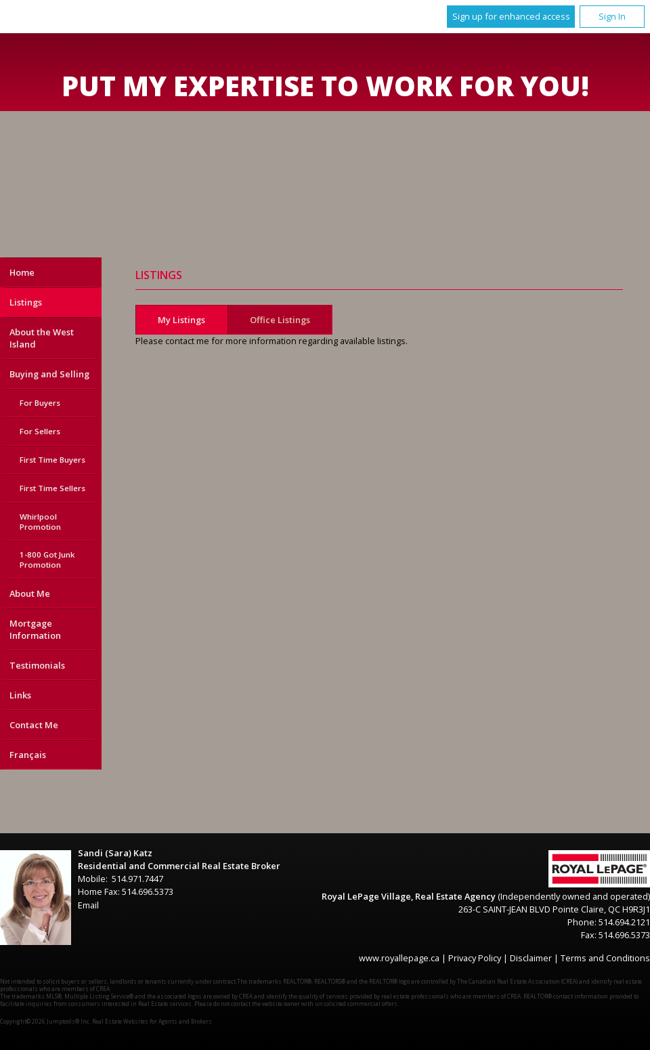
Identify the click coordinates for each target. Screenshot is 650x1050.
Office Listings (280, 320)
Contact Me (33, 725)
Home (22, 272)
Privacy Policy (474, 958)
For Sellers (40, 431)
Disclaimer (531, 958)
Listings (25, 302)
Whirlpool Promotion (40, 521)
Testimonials (37, 665)
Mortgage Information (35, 629)
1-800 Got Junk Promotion (47, 559)
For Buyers (40, 403)
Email (88, 905)
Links (20, 695)
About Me (29, 593)
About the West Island (41, 338)
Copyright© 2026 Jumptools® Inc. (45, 1021)
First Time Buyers (52, 460)
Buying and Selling (49, 374)
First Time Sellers (52, 488)
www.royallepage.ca (399, 958)
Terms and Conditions (605, 958)
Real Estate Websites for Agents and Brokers (152, 1021)
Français (27, 755)
